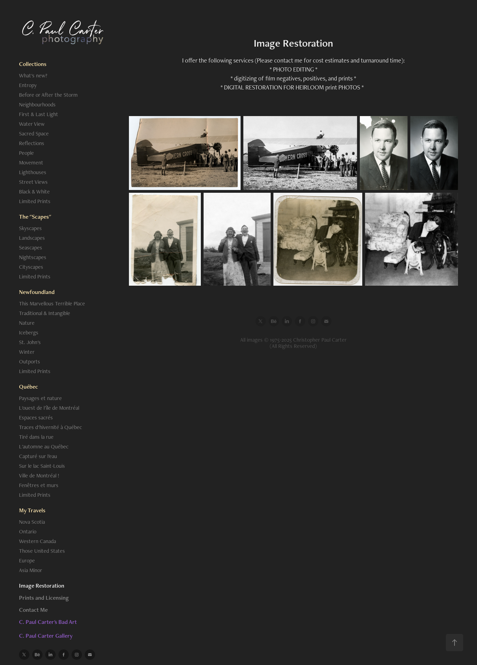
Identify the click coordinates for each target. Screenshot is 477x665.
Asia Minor (30, 570)
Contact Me (33, 610)
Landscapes (32, 237)
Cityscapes (31, 266)
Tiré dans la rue (36, 436)
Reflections (31, 143)
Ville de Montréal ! (39, 475)
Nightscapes (32, 257)
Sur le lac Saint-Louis (42, 465)
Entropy (28, 85)
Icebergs (28, 332)
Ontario (27, 531)
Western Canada (37, 541)
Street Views (33, 182)
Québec (28, 386)
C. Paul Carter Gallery (46, 635)
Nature (27, 322)
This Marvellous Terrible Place (52, 303)
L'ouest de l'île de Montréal (49, 407)
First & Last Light (38, 114)
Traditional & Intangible (44, 313)
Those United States (42, 550)
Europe (27, 560)
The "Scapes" (35, 216)
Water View (32, 123)
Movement (31, 162)
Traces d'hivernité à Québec (50, 427)
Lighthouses (32, 172)
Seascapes (30, 247)
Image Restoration (41, 585)
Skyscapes (30, 228)
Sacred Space (34, 133)
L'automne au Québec (43, 446)
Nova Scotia (32, 521)
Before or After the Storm (48, 94)
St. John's (30, 342)
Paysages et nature (40, 398)
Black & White (34, 191)
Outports (29, 361)
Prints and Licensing (44, 597)
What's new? (33, 75)
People (26, 152)
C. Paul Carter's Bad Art (48, 622)
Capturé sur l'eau (38, 456)
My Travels (32, 510)
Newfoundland (37, 292)
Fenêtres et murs (38, 485)
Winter (27, 351)
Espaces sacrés (36, 417)
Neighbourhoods (37, 104)
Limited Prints (34, 201)
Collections (32, 64)
